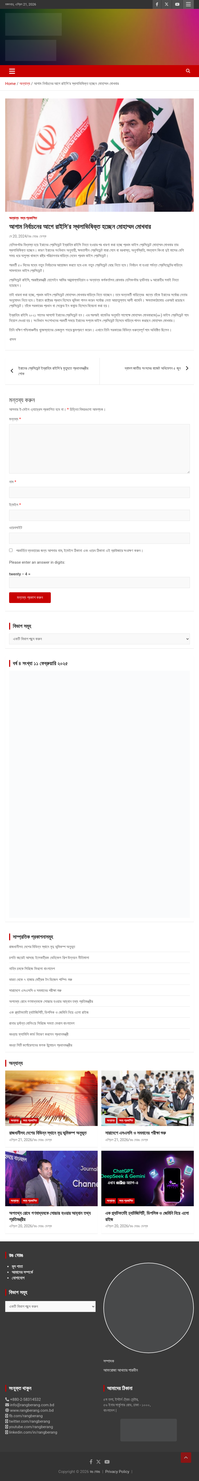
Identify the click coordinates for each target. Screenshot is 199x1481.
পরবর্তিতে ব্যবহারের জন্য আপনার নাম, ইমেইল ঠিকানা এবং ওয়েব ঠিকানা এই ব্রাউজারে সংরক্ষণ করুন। (79, 550)
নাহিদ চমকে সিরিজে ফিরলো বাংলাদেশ (32, 968)
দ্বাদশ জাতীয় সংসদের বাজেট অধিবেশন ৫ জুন (153, 368)
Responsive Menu (188, 4)
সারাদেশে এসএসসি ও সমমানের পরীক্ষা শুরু (35, 990)
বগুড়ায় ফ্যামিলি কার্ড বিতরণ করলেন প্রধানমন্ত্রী (39, 1034)
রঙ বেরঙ (95, 1471)
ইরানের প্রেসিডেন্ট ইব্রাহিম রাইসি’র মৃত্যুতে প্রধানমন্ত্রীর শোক (53, 371)
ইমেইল (15, 504)
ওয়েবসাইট (15, 527)
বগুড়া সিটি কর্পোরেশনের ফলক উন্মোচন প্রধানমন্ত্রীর (40, 1045)
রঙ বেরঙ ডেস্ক (37, 236)
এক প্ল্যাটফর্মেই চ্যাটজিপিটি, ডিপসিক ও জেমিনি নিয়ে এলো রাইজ (49, 1012)
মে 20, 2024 (18, 236)
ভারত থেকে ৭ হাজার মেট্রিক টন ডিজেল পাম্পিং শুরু (40, 979)
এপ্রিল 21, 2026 (20, 1140)
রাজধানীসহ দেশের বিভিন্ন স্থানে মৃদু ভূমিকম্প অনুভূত (42, 946)
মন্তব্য (15, 419)
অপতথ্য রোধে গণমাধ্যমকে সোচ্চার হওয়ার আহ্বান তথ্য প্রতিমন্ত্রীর (51, 1001)
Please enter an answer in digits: (37, 562)
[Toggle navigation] (12, 71)
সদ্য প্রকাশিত (28, 218)
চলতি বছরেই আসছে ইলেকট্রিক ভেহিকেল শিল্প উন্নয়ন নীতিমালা (49, 957)
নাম (12, 482)
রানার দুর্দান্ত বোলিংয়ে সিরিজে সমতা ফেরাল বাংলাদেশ (41, 1023)
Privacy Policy (117, 1471)
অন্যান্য (13, 218)
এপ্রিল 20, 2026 (20, 1226)
